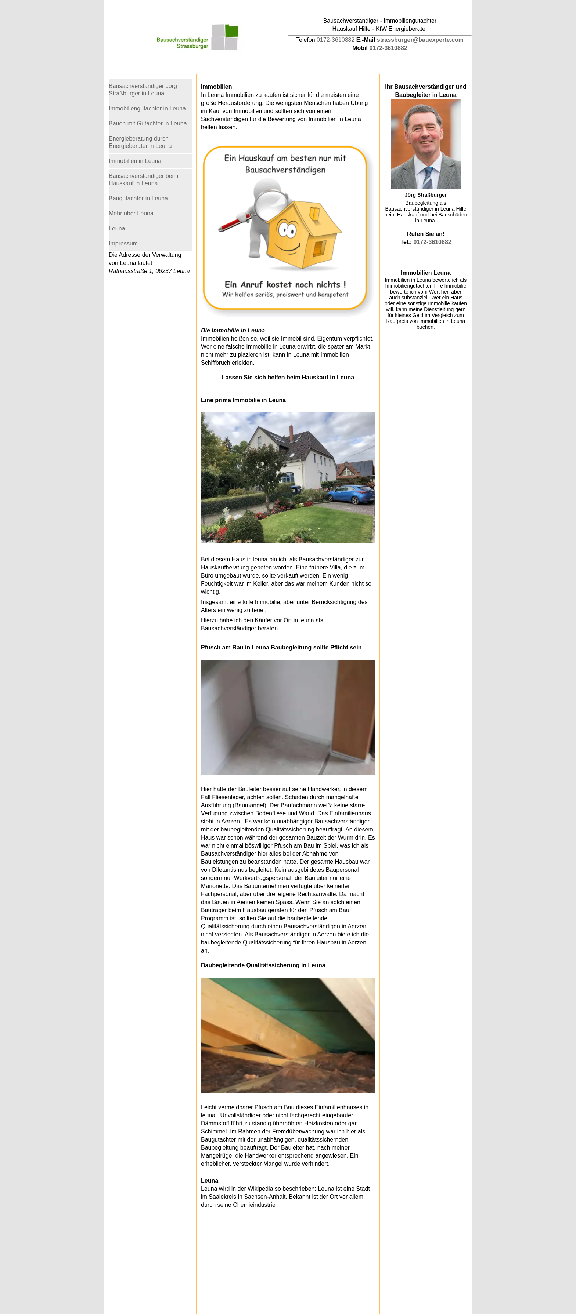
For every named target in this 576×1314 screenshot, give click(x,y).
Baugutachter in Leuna (138, 198)
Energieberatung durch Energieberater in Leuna (140, 142)
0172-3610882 (335, 40)
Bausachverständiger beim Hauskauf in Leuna (143, 179)
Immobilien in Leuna (135, 161)
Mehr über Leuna (131, 213)
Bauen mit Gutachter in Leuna (148, 123)
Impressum (123, 243)
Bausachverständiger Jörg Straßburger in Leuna (143, 90)
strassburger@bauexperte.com (420, 40)
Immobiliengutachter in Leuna (147, 108)
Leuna (117, 228)
